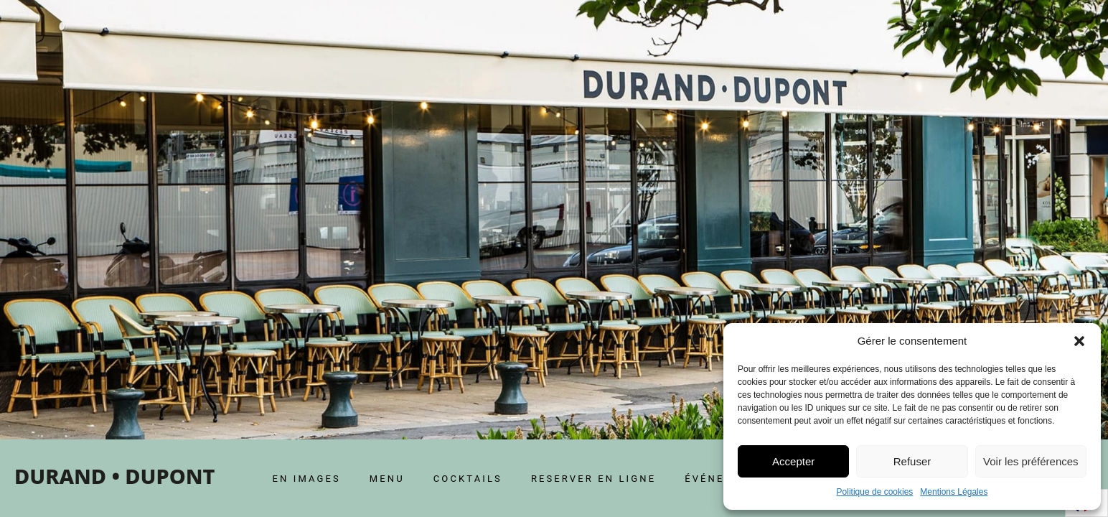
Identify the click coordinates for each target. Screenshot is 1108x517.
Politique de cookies (875, 492)
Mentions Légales (953, 492)
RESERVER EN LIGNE (593, 478)
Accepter (793, 461)
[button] (1079, 341)
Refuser (912, 461)
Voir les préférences (1031, 461)
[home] (114, 478)
